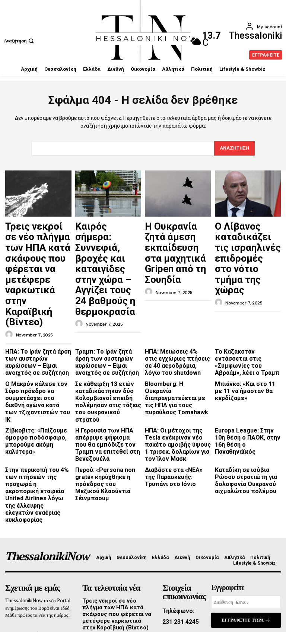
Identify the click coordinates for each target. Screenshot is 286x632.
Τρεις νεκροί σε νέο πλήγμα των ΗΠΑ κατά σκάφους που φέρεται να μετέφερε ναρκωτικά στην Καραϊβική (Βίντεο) (38, 244)
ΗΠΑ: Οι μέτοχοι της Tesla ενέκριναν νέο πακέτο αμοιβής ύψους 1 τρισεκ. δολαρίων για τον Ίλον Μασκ (175, 364)
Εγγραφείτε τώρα (245, 513)
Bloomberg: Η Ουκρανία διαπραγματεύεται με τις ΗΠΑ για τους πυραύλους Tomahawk (174, 328)
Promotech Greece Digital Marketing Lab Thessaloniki (172, 608)
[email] (246, 496)
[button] (20, 40)
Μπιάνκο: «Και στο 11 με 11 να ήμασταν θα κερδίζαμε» (246, 323)
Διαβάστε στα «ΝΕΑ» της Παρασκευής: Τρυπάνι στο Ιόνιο (175, 391)
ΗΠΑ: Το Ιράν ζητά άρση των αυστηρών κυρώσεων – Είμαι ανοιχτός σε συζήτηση (38, 298)
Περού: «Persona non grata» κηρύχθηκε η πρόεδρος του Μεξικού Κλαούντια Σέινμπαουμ (102, 394)
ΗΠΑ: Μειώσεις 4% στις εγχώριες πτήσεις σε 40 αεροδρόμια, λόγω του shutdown (173, 301)
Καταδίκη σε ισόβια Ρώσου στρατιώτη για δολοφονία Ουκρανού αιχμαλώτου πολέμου (247, 394)
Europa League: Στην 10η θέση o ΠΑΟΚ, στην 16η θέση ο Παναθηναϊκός (244, 358)
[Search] (234, 148)
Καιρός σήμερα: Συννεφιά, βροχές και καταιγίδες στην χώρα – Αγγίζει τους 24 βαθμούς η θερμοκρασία (107, 241)
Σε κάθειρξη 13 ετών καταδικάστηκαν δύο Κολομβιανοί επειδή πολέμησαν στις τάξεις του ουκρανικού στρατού (107, 331)
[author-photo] (10, 276)
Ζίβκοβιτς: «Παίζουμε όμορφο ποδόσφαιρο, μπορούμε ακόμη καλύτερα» (37, 358)
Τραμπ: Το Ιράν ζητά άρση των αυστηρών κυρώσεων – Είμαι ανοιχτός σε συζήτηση (108, 298)
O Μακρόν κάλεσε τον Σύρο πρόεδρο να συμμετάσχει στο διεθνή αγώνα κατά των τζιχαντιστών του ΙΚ (37, 328)
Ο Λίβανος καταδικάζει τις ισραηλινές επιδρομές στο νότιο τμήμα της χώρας (247, 238)
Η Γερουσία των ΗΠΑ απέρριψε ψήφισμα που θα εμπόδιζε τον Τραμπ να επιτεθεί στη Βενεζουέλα (106, 361)
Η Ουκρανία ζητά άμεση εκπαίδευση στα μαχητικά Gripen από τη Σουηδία (176, 234)
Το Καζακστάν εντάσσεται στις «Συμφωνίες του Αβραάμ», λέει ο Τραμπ (245, 298)
